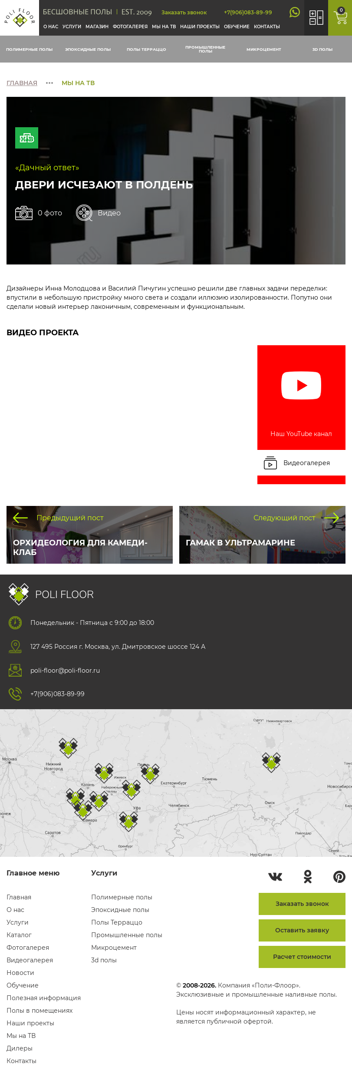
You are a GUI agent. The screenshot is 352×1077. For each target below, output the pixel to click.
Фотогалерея (130, 27)
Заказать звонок (184, 12)
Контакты (267, 27)
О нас (50, 27)
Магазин (97, 27)
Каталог (19, 935)
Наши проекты (200, 27)
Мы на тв (164, 27)
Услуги (72, 27)
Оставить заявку (302, 930)
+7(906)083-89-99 (248, 12)
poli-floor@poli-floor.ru (65, 670)
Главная (22, 83)
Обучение (237, 27)
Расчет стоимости (302, 957)
